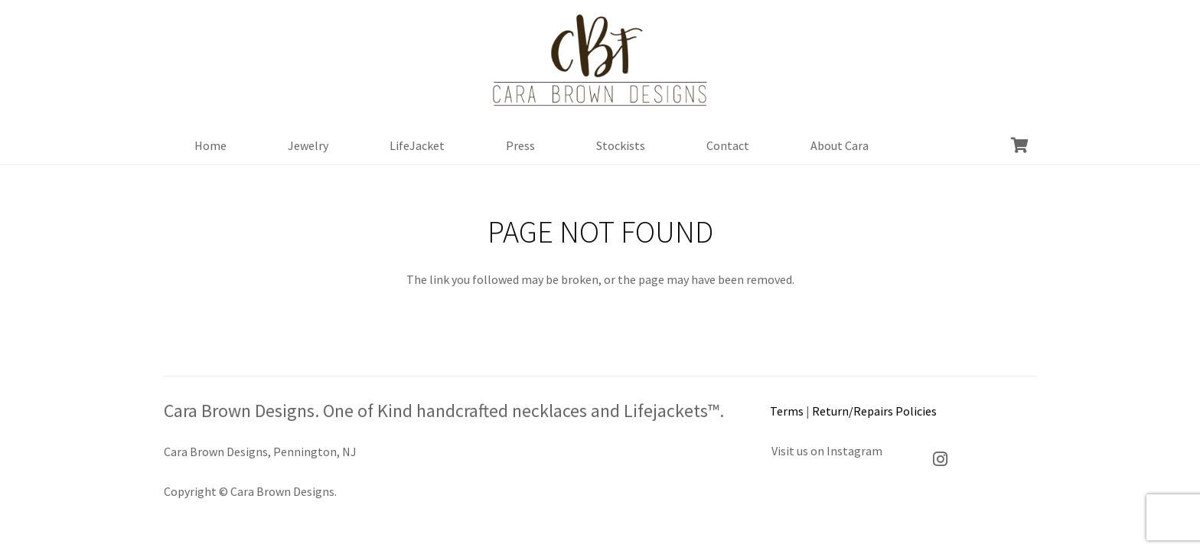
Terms (787, 411)
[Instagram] (940, 459)
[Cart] (1019, 145)
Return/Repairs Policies (874, 411)
